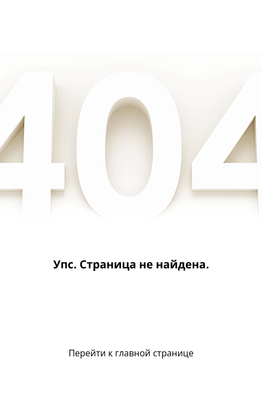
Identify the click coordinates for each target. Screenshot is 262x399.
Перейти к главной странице (130, 353)
